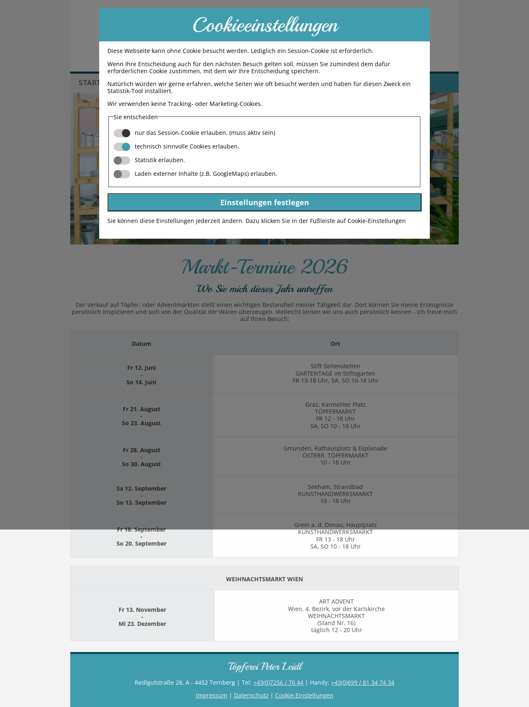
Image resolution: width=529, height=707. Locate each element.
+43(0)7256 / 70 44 (278, 682)
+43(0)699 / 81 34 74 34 (362, 682)
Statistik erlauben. (149, 160)
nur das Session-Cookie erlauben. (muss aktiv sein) (194, 133)
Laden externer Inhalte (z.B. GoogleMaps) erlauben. (195, 173)
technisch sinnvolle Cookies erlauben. (176, 146)
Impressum (211, 695)
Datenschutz (251, 695)
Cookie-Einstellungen (304, 695)
